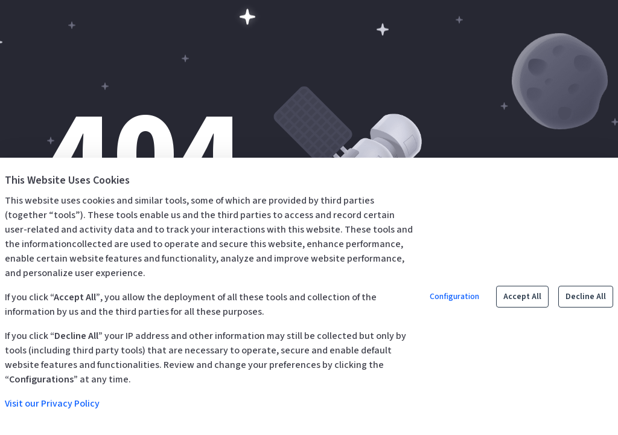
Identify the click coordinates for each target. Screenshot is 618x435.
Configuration (454, 297)
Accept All (522, 297)
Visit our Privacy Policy (52, 403)
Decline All (585, 297)
